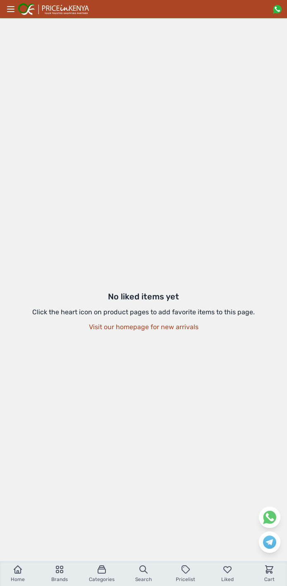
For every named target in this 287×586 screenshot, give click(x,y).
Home (18, 573)
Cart (269, 573)
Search (143, 573)
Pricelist (185, 573)
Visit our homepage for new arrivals (144, 327)
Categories (102, 573)
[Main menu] (10, 9)
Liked (227, 573)
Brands (59, 573)
